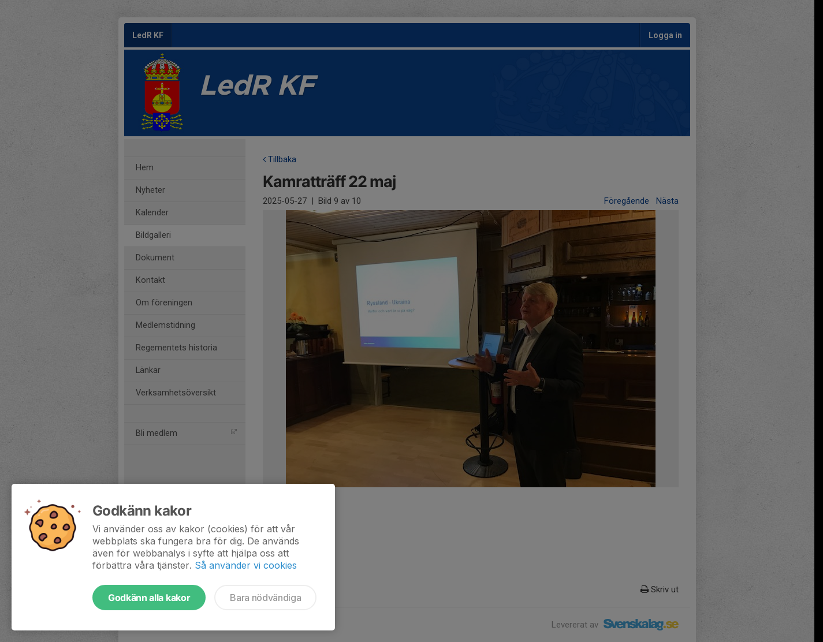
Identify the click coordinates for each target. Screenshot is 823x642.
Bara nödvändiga (265, 597)
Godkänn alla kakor (149, 597)
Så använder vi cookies (246, 565)
